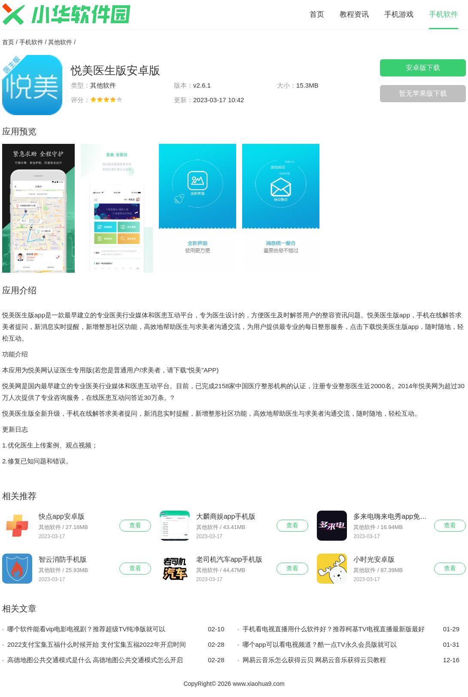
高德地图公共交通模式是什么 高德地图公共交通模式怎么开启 (116, 660)
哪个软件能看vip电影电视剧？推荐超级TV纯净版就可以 (116, 629)
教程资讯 (354, 14)
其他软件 (60, 42)
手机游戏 (398, 14)
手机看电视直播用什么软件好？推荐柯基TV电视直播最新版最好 (351, 629)
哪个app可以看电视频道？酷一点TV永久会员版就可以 (351, 644)
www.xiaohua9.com (259, 683)
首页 (317, 14)
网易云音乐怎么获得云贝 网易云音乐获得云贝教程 (351, 660)
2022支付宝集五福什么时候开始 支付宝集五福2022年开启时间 (116, 644)
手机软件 (443, 14)
